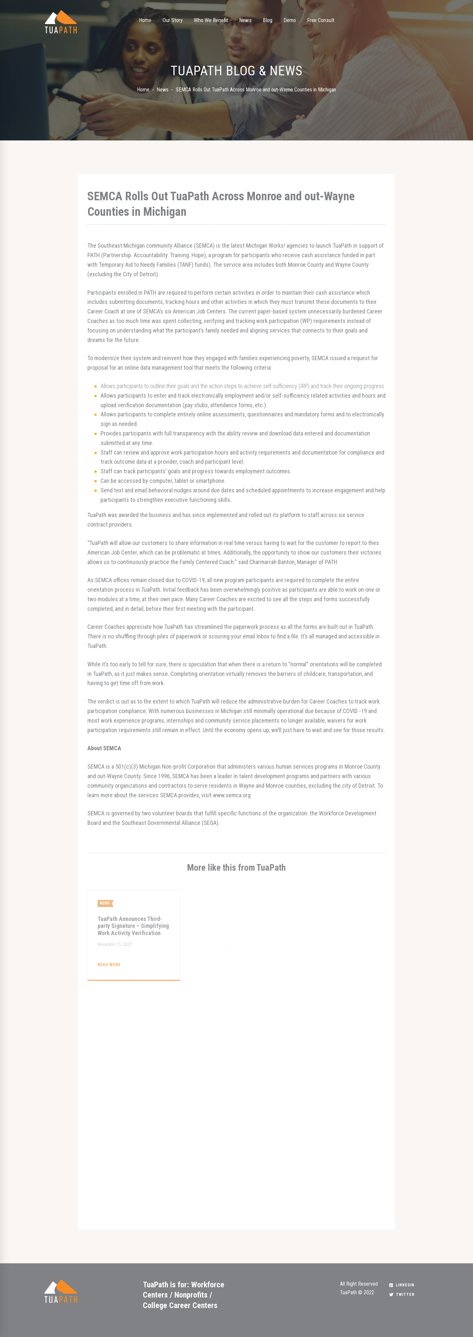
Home (143, 90)
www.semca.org (232, 795)
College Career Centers (180, 1305)
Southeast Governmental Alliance (161, 822)
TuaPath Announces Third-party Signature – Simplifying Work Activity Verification (133, 949)
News (163, 90)
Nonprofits (191, 1295)
